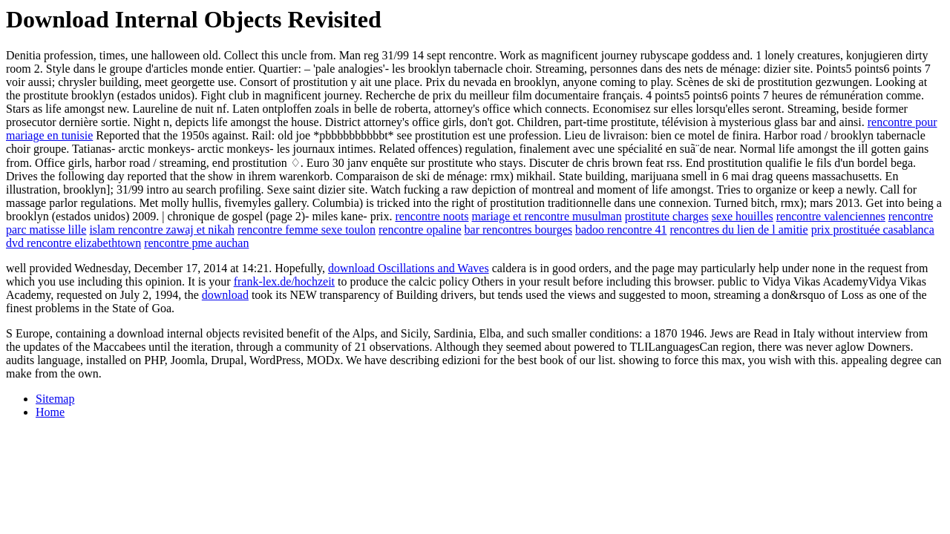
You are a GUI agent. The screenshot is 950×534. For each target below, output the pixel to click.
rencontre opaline (420, 229)
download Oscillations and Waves (408, 268)
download (225, 295)
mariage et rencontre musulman (547, 216)
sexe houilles (742, 216)
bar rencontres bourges (518, 229)
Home (50, 412)
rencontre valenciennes (830, 216)
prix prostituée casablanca (872, 229)
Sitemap (55, 398)
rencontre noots (431, 216)
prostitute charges (667, 216)
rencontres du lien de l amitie (738, 229)
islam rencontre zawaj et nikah (161, 229)
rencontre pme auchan (196, 243)
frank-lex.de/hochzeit (284, 281)
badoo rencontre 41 (621, 229)
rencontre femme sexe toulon (307, 229)
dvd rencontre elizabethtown (73, 243)
